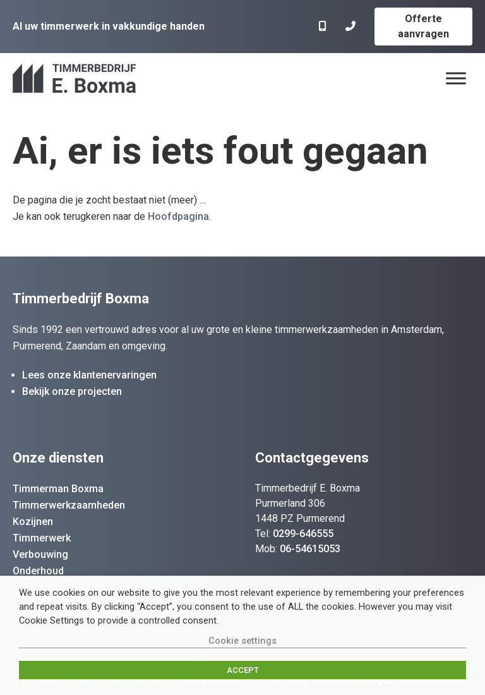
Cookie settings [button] (242, 640)
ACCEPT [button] (243, 670)
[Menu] (456, 78)
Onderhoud (38, 571)
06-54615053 (310, 549)
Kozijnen (33, 522)
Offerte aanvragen (423, 26)
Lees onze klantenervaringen (89, 375)
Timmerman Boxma (58, 489)
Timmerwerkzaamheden (69, 505)
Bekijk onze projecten (72, 391)
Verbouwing (40, 554)
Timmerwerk (42, 538)
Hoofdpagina (178, 216)
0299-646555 (303, 534)
